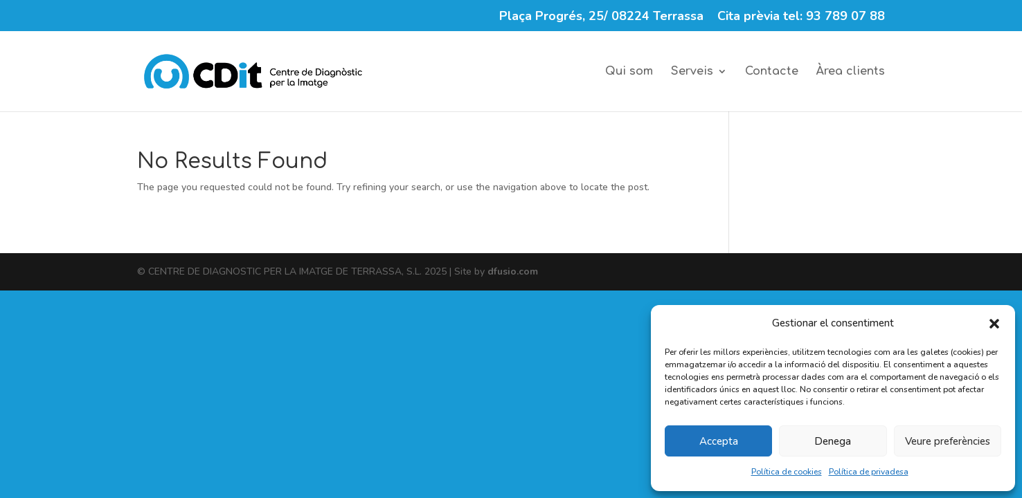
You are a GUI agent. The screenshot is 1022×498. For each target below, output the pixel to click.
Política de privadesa (868, 471)
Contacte (771, 71)
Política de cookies (786, 471)
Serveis (692, 71)
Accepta (718, 441)
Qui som (629, 71)
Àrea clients (850, 71)
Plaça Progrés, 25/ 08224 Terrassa (601, 17)
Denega (832, 441)
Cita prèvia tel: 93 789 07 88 (801, 17)
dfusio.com (512, 271)
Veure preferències (947, 441)
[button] (994, 324)
